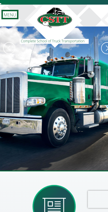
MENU (10, 15)
